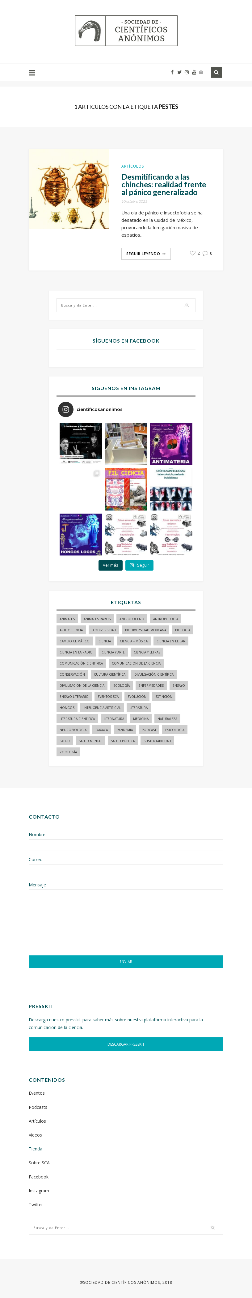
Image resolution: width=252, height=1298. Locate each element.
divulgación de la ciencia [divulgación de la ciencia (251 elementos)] (82, 685)
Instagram (39, 1191)
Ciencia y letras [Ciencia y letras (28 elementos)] (147, 652)
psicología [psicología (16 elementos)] (174, 730)
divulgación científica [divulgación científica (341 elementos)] (154, 674)
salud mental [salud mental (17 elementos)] (90, 741)
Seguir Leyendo (143, 253)
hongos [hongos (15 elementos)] (67, 708)
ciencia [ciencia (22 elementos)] (105, 641)
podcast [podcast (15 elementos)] (149, 730)
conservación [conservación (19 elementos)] (72, 674)
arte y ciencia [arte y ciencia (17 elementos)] (71, 630)
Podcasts (38, 1107)
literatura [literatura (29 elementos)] (139, 708)
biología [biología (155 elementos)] (182, 630)
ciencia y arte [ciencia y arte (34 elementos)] (113, 652)
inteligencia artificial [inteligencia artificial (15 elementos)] (102, 708)
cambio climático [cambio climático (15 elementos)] (75, 641)
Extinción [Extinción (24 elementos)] (163, 696)
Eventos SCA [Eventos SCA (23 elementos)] (108, 696)
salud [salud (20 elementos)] (65, 741)
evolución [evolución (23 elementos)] (137, 696)
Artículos (132, 166)
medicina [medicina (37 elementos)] (141, 719)
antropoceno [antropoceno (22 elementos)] (132, 619)
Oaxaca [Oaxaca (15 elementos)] (101, 730)
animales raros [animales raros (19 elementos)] (97, 619)
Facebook (38, 1177)
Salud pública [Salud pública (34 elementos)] (123, 741)
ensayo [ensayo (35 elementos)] (179, 685)
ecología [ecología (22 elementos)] (121, 685)
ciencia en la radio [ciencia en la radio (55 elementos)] (76, 652)
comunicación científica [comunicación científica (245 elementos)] (81, 663)
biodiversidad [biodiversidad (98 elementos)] (104, 630)
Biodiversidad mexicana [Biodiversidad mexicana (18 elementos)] (145, 630)
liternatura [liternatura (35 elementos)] (114, 719)
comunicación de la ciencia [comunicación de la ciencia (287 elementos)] (136, 663)
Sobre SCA (39, 1163)
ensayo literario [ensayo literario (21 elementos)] (74, 696)
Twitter (36, 1204)
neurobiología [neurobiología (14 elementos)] (73, 730)
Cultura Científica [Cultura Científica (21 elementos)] (109, 674)
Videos (35, 1135)
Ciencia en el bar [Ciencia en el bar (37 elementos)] (171, 641)
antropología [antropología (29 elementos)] (165, 619)
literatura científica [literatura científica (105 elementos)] (77, 719)
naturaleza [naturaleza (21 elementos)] (167, 719)
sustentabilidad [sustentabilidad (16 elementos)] (157, 741)
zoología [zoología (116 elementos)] (68, 752)
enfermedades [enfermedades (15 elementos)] (151, 685)
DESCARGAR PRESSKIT (126, 1044)
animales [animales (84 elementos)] (67, 619)
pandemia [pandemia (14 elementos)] (125, 730)
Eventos (37, 1093)
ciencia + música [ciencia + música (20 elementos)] (134, 641)
